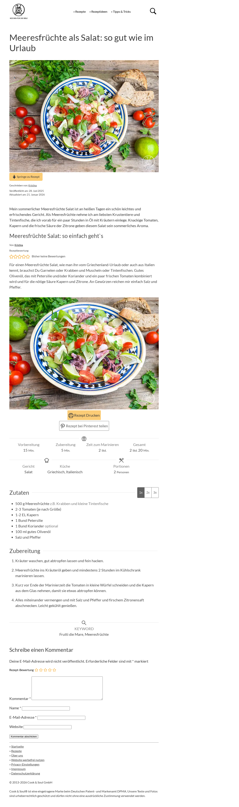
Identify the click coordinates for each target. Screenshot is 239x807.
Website (16, 731)
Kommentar (20, 703)
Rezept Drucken (84, 415)
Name (15, 712)
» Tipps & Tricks (121, 11)
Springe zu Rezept (26, 176)
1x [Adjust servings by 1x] (140, 492)
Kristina (32, 185)
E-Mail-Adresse (23, 721)
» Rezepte (79, 11)
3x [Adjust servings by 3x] (155, 492)
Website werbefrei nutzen (27, 764)
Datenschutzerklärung (25, 778)
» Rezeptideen (98, 11)
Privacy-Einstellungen (25, 769)
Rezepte (16, 755)
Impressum (18, 773)
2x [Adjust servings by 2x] (148, 492)
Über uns (17, 760)
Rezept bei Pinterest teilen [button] (84, 426)
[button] (11, 256)
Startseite (17, 751)
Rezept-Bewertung (21, 670)
